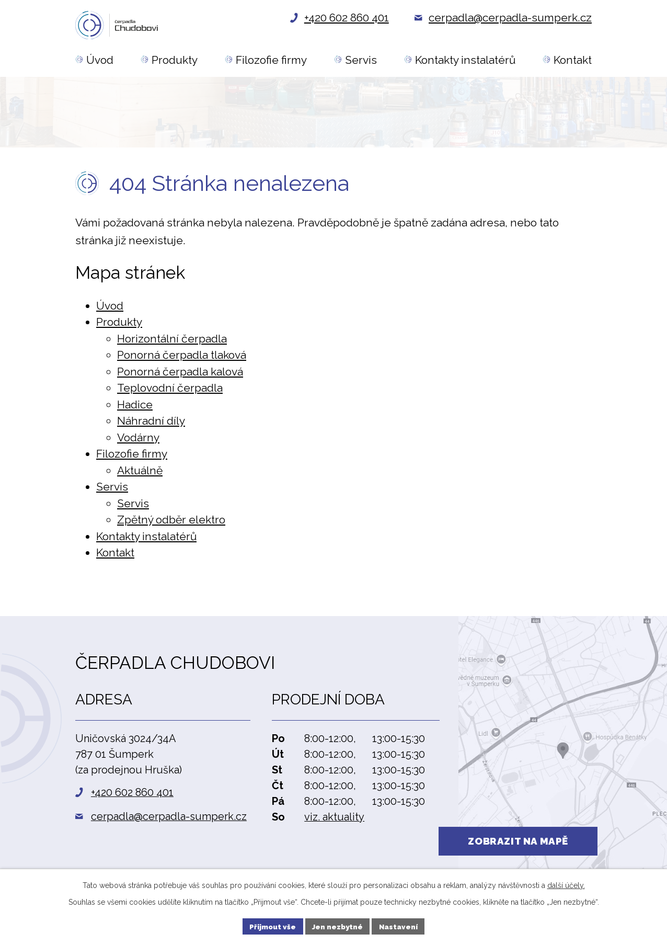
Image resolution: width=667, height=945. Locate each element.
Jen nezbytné (337, 925)
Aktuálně (140, 473)
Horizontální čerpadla (172, 341)
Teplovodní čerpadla (170, 390)
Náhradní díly (151, 423)
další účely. (566, 884)
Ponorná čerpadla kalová (180, 374)
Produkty (119, 325)
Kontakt (115, 555)
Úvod (109, 308)
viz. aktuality (334, 820)
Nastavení (400, 925)
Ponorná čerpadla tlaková (181, 358)
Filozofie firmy (131, 456)
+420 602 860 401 (132, 795)
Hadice (135, 407)
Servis (112, 489)
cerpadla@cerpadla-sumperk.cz (169, 819)
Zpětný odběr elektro (171, 522)
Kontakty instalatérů (146, 539)
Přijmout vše (271, 925)
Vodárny (138, 440)
